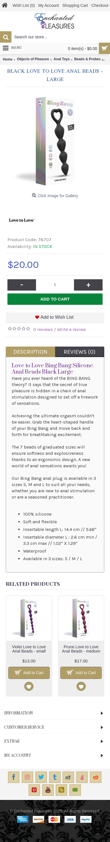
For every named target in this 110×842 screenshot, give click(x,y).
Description (30, 352)
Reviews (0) (79, 352)
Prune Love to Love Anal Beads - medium (81, 649)
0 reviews (43, 329)
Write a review (71, 329)
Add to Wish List (57, 317)
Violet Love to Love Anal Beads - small (29, 649)
